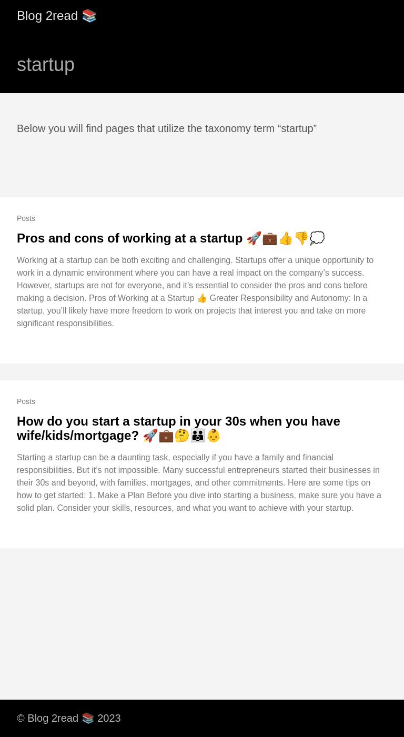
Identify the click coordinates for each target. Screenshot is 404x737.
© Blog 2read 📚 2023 (69, 718)
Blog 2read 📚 (57, 15)
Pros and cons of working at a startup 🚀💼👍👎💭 (171, 238)
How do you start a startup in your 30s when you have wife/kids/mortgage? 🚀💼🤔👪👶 (178, 428)
